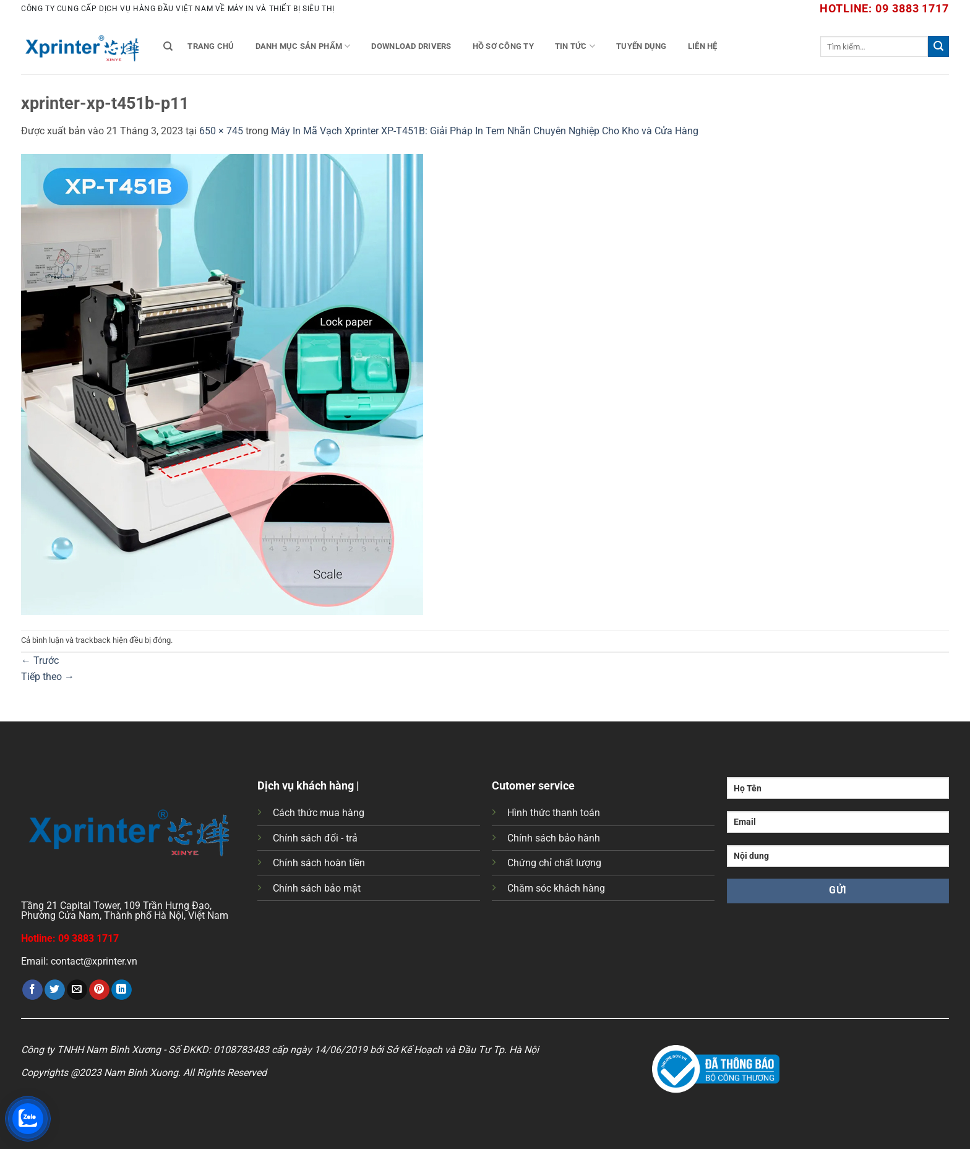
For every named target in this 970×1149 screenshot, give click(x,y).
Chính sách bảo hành (553, 838)
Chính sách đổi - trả (315, 838)
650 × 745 (221, 131)
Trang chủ (210, 46)
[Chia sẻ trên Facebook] (32, 990)
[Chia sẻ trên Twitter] (55, 990)
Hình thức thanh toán (553, 813)
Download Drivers (411, 46)
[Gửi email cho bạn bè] (77, 990)
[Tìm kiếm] (168, 46)
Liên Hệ (703, 46)
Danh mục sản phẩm (303, 46)
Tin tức (575, 46)
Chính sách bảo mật (317, 888)
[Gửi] (938, 46)
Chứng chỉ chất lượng (554, 863)
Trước (40, 660)
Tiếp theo (47, 676)
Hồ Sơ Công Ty (503, 46)
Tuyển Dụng (641, 46)
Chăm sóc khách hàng (556, 888)
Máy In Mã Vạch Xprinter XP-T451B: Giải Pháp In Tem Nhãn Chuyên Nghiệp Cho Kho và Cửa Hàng (484, 131)
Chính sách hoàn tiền (319, 863)
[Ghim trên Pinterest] (99, 990)
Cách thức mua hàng (318, 813)
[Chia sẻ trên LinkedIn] (121, 990)
